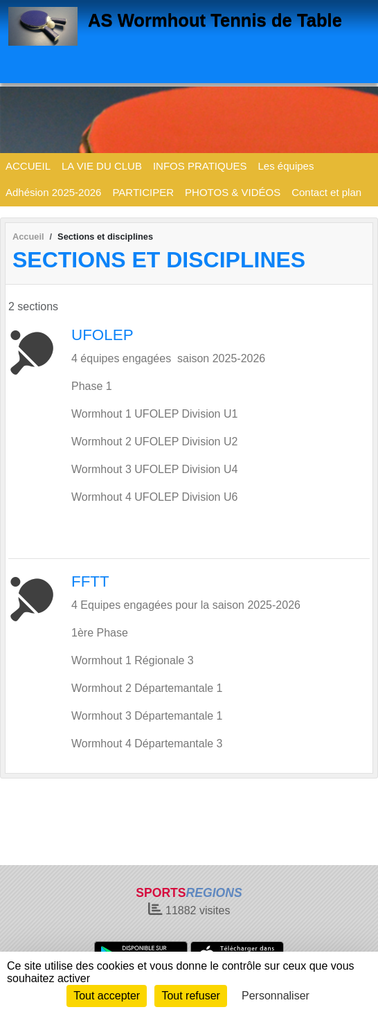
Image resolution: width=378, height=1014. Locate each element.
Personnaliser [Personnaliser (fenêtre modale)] (275, 996)
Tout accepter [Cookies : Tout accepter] (106, 996)
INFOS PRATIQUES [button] (200, 166)
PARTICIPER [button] (143, 192)
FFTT (90, 581)
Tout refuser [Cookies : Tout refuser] (190, 996)
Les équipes (286, 166)
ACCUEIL (28, 166)
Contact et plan (326, 192)
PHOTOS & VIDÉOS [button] (232, 192)
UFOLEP (102, 335)
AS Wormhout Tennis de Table (215, 20)
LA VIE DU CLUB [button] (102, 166)
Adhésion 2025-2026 (53, 192)
